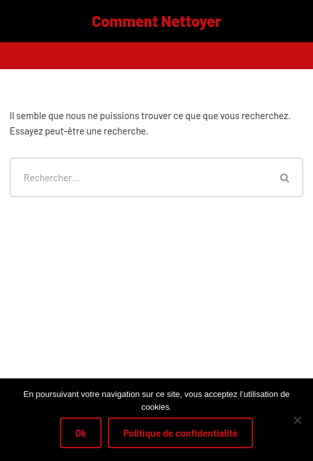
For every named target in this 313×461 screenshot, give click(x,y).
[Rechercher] (138, 177)
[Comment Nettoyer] (157, 21)
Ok (80, 433)
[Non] (297, 420)
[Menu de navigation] (157, 56)
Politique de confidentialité (180, 433)
